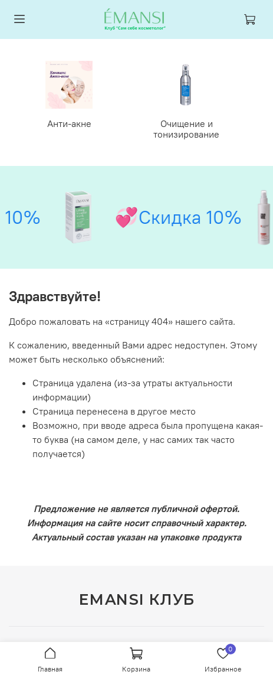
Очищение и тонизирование (186, 129)
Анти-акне (69, 123)
